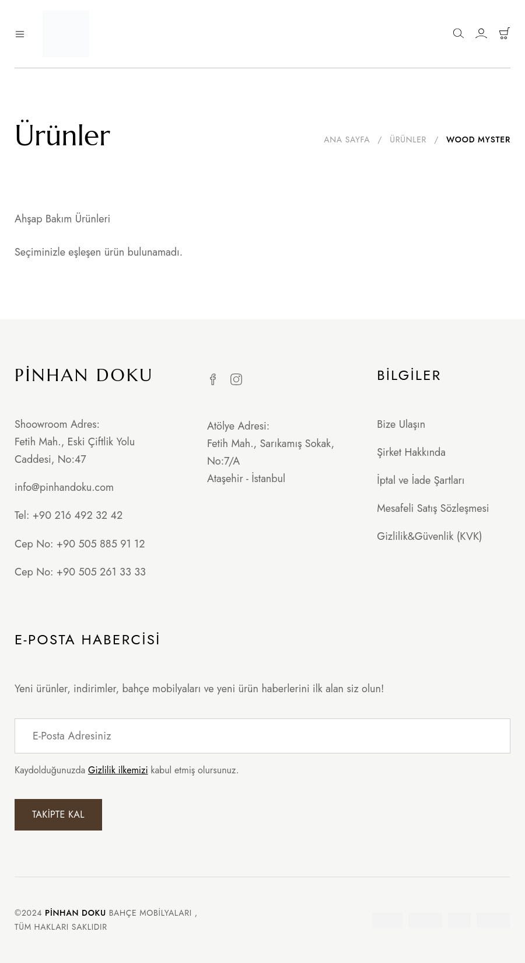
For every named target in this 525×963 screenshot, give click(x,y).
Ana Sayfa (347, 139)
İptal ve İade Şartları (420, 480)
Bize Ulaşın (401, 424)
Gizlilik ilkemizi (118, 770)
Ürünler (408, 139)
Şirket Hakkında (411, 452)
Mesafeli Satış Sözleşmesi (433, 508)
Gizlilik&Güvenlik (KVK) (429, 536)
